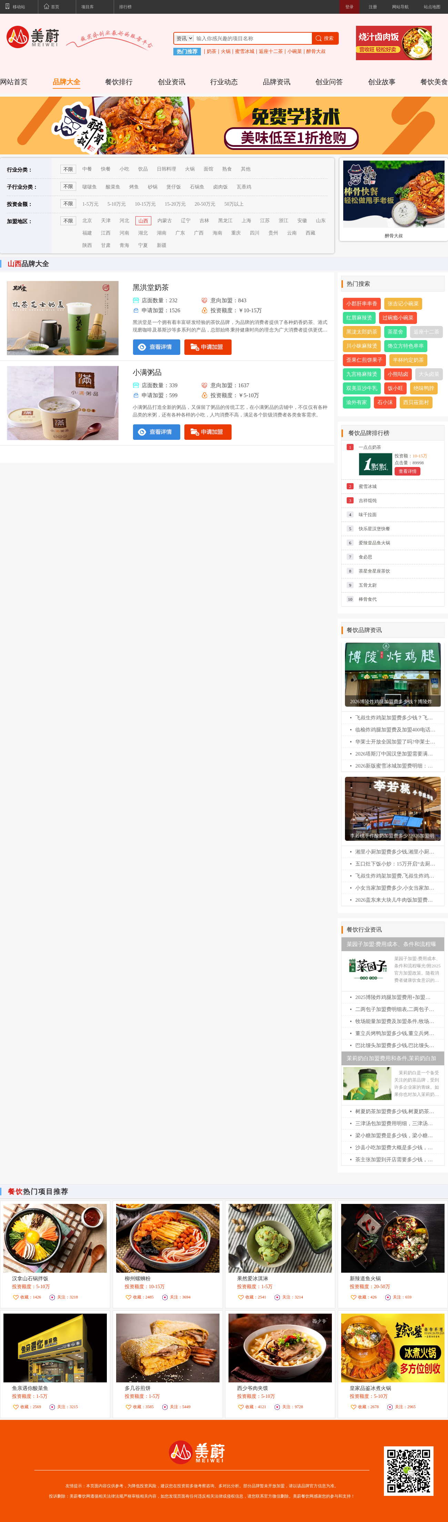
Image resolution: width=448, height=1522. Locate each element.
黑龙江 (225, 220)
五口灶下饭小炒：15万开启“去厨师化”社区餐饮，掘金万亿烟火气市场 (395, 864)
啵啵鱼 (89, 186)
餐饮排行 (119, 82)
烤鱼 (134, 186)
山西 (143, 221)
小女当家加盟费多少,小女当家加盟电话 (395, 888)
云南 (292, 233)
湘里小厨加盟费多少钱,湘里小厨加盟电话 (395, 852)
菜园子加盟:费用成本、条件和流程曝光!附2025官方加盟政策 (391, 946)
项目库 (87, 6)
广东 (180, 233)
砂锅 (152, 186)
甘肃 (106, 245)
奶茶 (211, 51)
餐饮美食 (434, 82)
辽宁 (186, 220)
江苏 (265, 220)
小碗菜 (294, 51)
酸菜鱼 (113, 186)
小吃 (124, 169)
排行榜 (125, 6)
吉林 (204, 220)
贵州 (273, 233)
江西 (106, 233)
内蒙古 (164, 220)
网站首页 (14, 82)
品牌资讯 (277, 82)
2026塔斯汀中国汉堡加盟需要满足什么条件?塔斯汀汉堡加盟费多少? (395, 754)
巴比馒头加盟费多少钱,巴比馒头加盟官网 (395, 1045)
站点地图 (432, 6)
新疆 (161, 245)
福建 (87, 233)
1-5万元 (90, 204)
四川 (254, 233)
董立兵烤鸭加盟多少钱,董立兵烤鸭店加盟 (395, 1033)
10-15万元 (145, 204)
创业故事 (382, 82)
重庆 (236, 233)
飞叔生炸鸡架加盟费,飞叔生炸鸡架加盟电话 (395, 876)
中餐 (87, 169)
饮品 (143, 169)
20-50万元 (205, 204)
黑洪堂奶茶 (151, 287)
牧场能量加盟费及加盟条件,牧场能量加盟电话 (395, 1021)
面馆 (208, 169)
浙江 (283, 220)
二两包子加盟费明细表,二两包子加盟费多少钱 (395, 1009)
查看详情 (408, 471)
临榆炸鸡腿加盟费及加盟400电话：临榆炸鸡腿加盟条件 (395, 729)
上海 (246, 220)
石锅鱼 (197, 186)
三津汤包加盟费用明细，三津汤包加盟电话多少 (395, 1123)
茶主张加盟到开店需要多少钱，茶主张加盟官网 (395, 1159)
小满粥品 (147, 372)
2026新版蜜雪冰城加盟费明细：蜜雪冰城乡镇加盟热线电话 (395, 766)
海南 (217, 233)
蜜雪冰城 (244, 51)
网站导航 (400, 6)
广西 (199, 233)
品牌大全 (66, 82)
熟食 (227, 169)
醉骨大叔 (316, 51)
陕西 (87, 245)
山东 (321, 220)
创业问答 (329, 82)
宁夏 (143, 245)
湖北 (143, 233)
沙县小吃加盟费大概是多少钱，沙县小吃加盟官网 (395, 1147)
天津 (106, 220)
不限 (68, 203)
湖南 (161, 233)
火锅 (226, 51)
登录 (349, 6)
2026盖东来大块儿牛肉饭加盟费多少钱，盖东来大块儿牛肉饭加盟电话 (395, 900)
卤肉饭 (220, 186)
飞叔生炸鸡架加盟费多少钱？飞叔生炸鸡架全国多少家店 (395, 717)
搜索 (324, 38)
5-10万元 (117, 204)
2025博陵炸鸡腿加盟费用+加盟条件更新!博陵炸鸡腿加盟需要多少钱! (395, 997)
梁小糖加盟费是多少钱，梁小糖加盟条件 (395, 1135)
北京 (87, 220)
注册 (373, 6)
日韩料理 (166, 169)
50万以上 (234, 204)
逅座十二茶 (271, 51)
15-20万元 (175, 204)
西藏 (310, 233)
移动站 (15, 7)
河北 (124, 220)
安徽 (302, 220)
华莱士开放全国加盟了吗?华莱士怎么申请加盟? (395, 741)
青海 (124, 245)
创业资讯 (171, 82)
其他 (246, 169)
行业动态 (224, 82)
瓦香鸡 (244, 186)
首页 (51, 7)
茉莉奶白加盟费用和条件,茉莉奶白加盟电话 (391, 1060)
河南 (124, 233)
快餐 (106, 169)
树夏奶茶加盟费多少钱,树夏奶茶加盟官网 (395, 1111)
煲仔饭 (173, 186)
